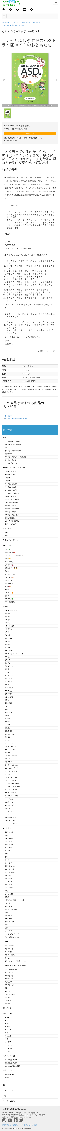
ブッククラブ (8, 1090)
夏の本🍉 (8, 586)
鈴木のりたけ (9, 678)
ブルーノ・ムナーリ (11, 808)
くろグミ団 (8, 952)
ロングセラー (8, 1008)
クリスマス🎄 (9, 599)
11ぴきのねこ (9, 1000)
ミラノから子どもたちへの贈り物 (15, 457)
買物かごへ (30, 133)
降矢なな (7, 715)
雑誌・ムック (8, 1070)
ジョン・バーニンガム (12, 777)
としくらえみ (9, 706)
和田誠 (7, 740)
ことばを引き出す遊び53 (12, 441)
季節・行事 (7, 545)
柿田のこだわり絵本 (11, 1060)
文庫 (6, 925)
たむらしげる (9, 697)
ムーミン (7, 958)
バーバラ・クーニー (11, 756)
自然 (6, 891)
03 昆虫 (7, 1023)
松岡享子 (7, 722)
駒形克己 (7, 657)
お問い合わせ (28, 1125)
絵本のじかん (8, 1013)
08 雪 (6, 1039)
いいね (7, 1080)
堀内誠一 (7, 718)
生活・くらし (9, 906)
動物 (6, 854)
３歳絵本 (7, 481)
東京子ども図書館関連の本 (13, 451)
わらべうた (8, 878)
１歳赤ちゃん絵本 (10, 475)
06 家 (6, 1033)
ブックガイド (9, 931)
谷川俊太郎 (8, 694)
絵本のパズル (9, 979)
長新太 (7, 700)
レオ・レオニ (9, 814)
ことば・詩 (8, 881)
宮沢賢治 (7, 728)
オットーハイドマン (11, 746)
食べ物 (7, 860)
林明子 (7, 709)
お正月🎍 (8, 549)
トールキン (8, 774)
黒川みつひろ (9, 650)
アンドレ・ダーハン (11, 771)
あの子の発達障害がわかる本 (14, 25)
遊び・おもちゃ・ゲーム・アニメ (15, 872)
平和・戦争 (8, 919)
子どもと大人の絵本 (11, 524)
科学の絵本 (8, 841)
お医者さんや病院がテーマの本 (14, 900)
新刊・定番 (7, 528)
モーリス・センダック (12, 765)
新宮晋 (7, 669)
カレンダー (8, 997)
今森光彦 (7, 635)
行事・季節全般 (9, 602)
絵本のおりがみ (9, 994)
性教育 (7, 897)
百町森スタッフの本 (11, 610)
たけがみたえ (9, 688)
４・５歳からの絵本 (11, 487)
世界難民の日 (9, 583)
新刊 (6, 532)
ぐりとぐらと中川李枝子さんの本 (15, 961)
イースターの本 (9, 574)
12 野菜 (7, 1051)
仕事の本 (7, 903)
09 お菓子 (8, 1042)
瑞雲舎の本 (8, 454)
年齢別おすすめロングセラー (14, 467)
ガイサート (8, 752)
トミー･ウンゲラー (11, 743)
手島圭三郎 (8, 703)
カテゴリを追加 (9, 1101)
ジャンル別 (26, 22)
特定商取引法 (6, 1125)
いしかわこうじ (9, 626)
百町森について (17, 1125)
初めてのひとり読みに (12, 502)
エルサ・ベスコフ (10, 793)
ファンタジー (9, 863)
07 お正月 (8, 1036)
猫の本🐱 (8, 559)
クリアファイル (9, 985)
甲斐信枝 (7, 644)
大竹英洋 (7, 641)
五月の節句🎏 (9, 577)
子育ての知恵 (9, 832)
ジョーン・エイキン (11, 780)
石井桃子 (7, 623)
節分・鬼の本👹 (10, 552)
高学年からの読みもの (12, 515)
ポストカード (9, 991)
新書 (6, 928)
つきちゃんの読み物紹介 (12, 1066)
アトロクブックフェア (12, 463)
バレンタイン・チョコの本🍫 (14, 556)
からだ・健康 (9, 894)
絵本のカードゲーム (11, 969)
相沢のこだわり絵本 (11, 1063)
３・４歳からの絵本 (11, 484)
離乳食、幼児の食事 (11, 909)
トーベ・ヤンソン (10, 817)
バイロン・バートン (11, 823)
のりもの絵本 (9, 838)
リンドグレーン (9, 811)
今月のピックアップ (10, 540)
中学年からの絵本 (10, 505)
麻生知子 (7, 617)
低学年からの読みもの (12, 499)
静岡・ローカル (9, 922)
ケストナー (8, 759)
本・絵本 (16, 22)
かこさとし (8, 647)
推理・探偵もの (9, 866)
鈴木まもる (8, 681)
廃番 (4, 1096)
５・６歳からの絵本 (11, 490)
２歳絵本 (7, 478)
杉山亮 (7, 672)
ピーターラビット (10, 946)
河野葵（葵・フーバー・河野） (14, 654)
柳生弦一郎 (8, 731)
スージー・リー (9, 820)
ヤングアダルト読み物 (12, 521)
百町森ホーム (6, 22)
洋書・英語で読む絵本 (12, 937)
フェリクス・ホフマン (12, 796)
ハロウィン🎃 (9, 593)
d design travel (9, 1074)
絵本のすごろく (9, 976)
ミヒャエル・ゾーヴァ (12, 768)
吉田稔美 (7, 737)
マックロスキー (9, 799)
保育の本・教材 (9, 869)
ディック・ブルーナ (11, 789)
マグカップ (8, 982)
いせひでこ (8, 629)
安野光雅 (7, 620)
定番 (6, 536)
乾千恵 (7, 632)
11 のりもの (8, 1048)
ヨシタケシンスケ (10, 734)
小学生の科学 (9, 844)
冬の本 (7, 596)
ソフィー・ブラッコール (12, 786)
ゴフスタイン (9, 762)
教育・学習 (8, 885)
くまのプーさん (9, 949)
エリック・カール (10, 749)
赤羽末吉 (7, 613)
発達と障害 (36, 22)
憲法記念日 (8, 580)
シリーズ (6, 942)
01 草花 (7, 1017)
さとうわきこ (9, 666)
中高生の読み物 (9, 518)
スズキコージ (9, 675)
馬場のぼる (8, 712)
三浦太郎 (7, 725)
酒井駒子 (7, 663)
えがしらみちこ (9, 638)
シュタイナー (9, 888)
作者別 (5, 606)
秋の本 (7, 590)
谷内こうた (8, 691)
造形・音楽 (8, 875)
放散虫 (7, 448)
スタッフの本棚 (9, 1056)
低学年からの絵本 (10, 496)
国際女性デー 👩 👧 (11, 568)
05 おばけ (8, 1030)
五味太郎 (7, 660)
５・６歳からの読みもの (12, 493)
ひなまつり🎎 (9, 565)
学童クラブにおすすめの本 (13, 444)
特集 (4, 437)
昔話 (6, 835)
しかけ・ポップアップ (12, 934)
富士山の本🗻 (9, 562)
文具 (6, 988)
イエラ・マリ (9, 802)
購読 (35, 1125)
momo (7, 1077)
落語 (6, 912)
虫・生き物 (8, 847)
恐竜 (6, 857)
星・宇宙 (7, 850)
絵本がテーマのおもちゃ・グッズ (15, 965)
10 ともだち (8, 1045)
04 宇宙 (7, 1027)
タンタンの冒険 (9, 955)
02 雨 (6, 1020)
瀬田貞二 (7, 684)
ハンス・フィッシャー (12, 783)
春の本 (7, 571)
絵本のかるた (9, 973)
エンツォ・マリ (9, 805)
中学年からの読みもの (12, 509)
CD (4, 1085)
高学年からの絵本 (10, 512)
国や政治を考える (10, 460)
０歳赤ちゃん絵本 (10, 471)
